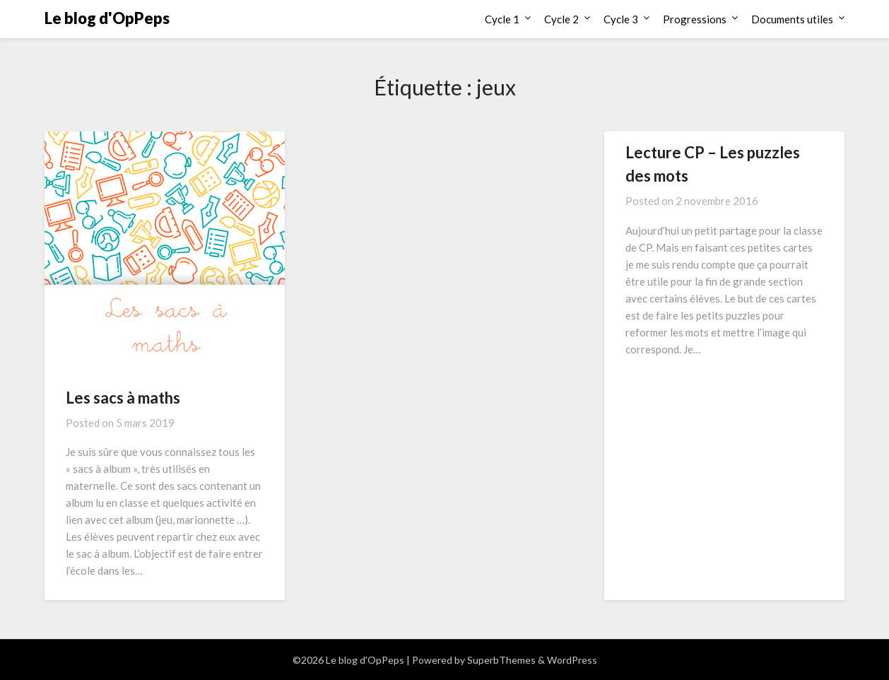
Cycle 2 (561, 19)
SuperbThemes (501, 660)
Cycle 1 (502, 19)
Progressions (694, 19)
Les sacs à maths (123, 397)
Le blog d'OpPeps (107, 18)
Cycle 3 (621, 19)
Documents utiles (792, 19)
